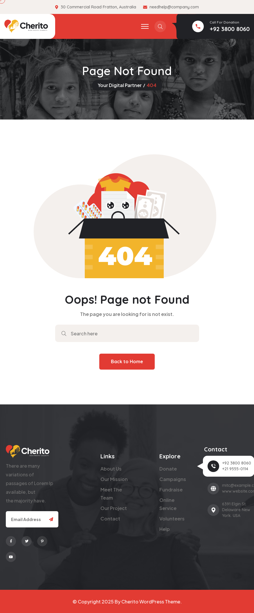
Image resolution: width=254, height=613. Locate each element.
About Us (111, 469)
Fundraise (171, 490)
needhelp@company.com (174, 7)
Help (164, 529)
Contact (110, 519)
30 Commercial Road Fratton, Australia (98, 7)
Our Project (113, 508)
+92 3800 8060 (230, 28)
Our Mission (114, 479)
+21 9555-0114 (235, 468)
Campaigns (172, 479)
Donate (168, 469)
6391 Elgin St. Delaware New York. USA (236, 509)
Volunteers (172, 519)
